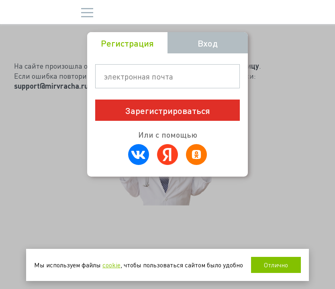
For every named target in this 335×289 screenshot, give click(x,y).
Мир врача (45, 12)
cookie (111, 265)
